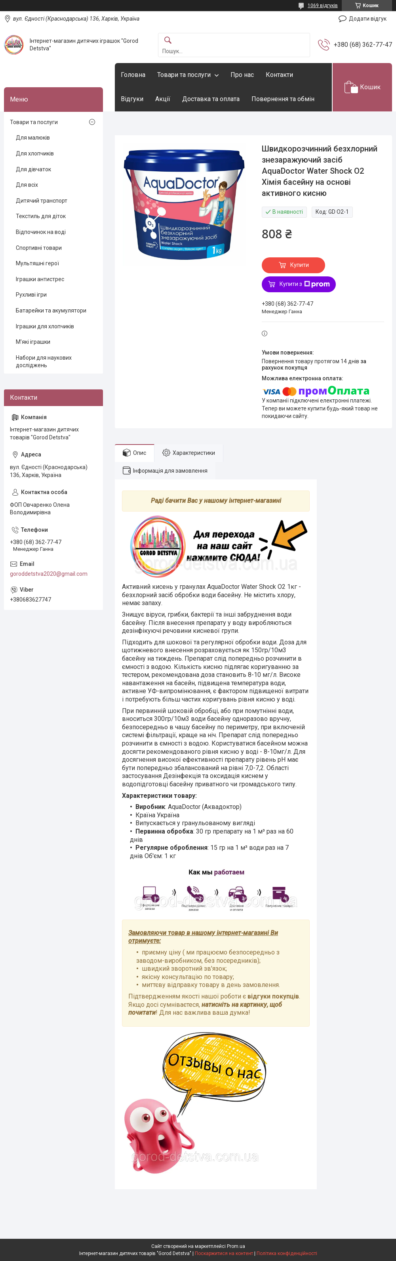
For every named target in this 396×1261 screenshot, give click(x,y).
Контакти (279, 75)
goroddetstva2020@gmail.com (49, 574)
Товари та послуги (184, 75)
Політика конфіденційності (287, 1253)
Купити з (305, 284)
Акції (162, 99)
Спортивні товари (39, 248)
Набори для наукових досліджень (44, 362)
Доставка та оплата (211, 99)
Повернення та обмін (282, 99)
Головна (133, 75)
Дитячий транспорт (41, 200)
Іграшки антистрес (40, 279)
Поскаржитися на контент (224, 1253)
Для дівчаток (33, 169)
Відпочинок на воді (41, 232)
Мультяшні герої (37, 263)
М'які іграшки (33, 342)
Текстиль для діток (41, 216)
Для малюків (33, 137)
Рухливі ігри (31, 294)
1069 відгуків (323, 5)
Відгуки (132, 99)
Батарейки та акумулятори (51, 310)
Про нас (242, 75)
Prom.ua (236, 1246)
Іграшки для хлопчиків (45, 326)
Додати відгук (367, 18)
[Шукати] (167, 40)
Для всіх (27, 185)
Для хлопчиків (35, 153)
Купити (299, 265)
